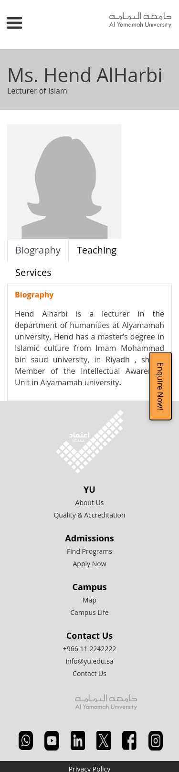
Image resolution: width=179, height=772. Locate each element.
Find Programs (89, 551)
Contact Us (89, 673)
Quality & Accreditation (89, 514)
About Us (89, 502)
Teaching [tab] (96, 249)
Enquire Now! (160, 386)
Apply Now (89, 563)
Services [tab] (33, 272)
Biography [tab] (38, 249)
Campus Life (89, 612)
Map (89, 599)
